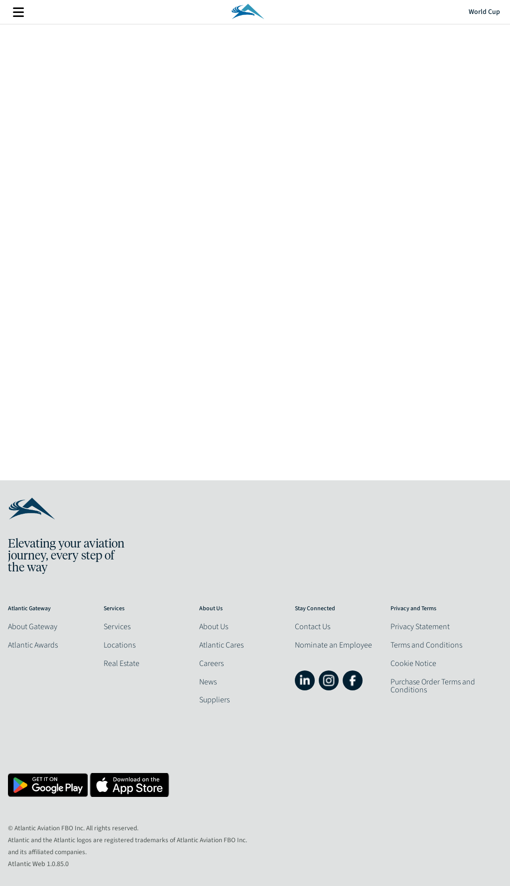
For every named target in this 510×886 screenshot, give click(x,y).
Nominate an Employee (333, 645)
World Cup (484, 12)
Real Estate (121, 663)
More (18, 12)
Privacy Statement (420, 627)
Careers (211, 663)
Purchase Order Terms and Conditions (432, 686)
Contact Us (312, 627)
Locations (119, 645)
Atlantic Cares (221, 645)
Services (117, 627)
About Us (213, 627)
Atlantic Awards (33, 645)
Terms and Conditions (426, 645)
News (208, 682)
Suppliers (214, 700)
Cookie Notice (413, 663)
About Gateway (32, 627)
